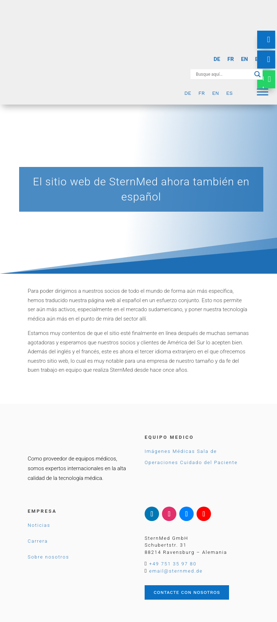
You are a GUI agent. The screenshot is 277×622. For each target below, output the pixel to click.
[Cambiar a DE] (217, 59)
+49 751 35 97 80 (173, 563)
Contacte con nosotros (187, 592)
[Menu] (262, 91)
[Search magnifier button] (257, 74)
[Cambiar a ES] (258, 59)
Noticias (39, 525)
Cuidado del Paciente (209, 462)
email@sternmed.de (176, 571)
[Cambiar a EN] (244, 59)
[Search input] (223, 74)
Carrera (38, 541)
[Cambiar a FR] (230, 59)
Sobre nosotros (48, 557)
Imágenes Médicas (170, 451)
